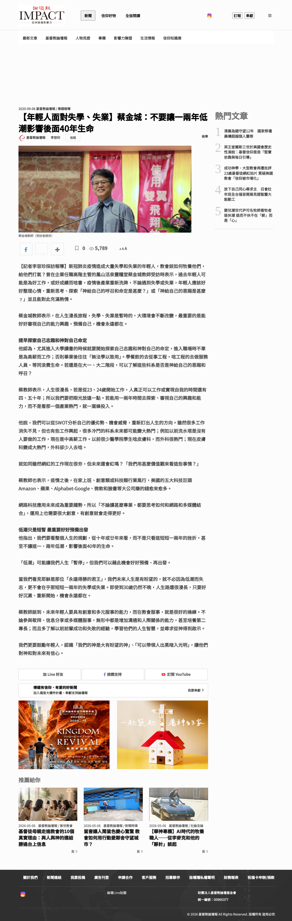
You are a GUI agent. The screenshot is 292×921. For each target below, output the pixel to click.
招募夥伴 (172, 877)
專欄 (102, 38)
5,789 (98, 248)
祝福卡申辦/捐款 (261, 877)
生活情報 (147, 38)
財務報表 (231, 877)
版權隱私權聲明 (202, 877)
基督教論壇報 (56, 38)
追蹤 (73, 137)
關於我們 (30, 877)
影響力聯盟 (123, 38)
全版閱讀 (132, 15)
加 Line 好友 (49, 674)
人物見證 (83, 38)
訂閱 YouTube (176, 674)
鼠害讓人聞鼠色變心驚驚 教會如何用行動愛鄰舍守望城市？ (112, 837)
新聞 (88, 15)
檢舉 (205, 136)
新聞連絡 (54, 877)
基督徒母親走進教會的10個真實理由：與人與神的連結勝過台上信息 (46, 837)
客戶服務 (149, 877)
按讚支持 (113, 674)
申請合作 (125, 877)
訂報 (237, 15)
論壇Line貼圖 (116, 892)
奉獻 (249, 15)
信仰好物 (108, 15)
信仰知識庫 (172, 38)
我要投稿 (77, 877)
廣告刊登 (101, 877)
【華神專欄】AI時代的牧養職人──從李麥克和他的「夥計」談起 (176, 837)
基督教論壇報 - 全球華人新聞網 (41, 16)
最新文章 (30, 38)
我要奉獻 (196, 690)
